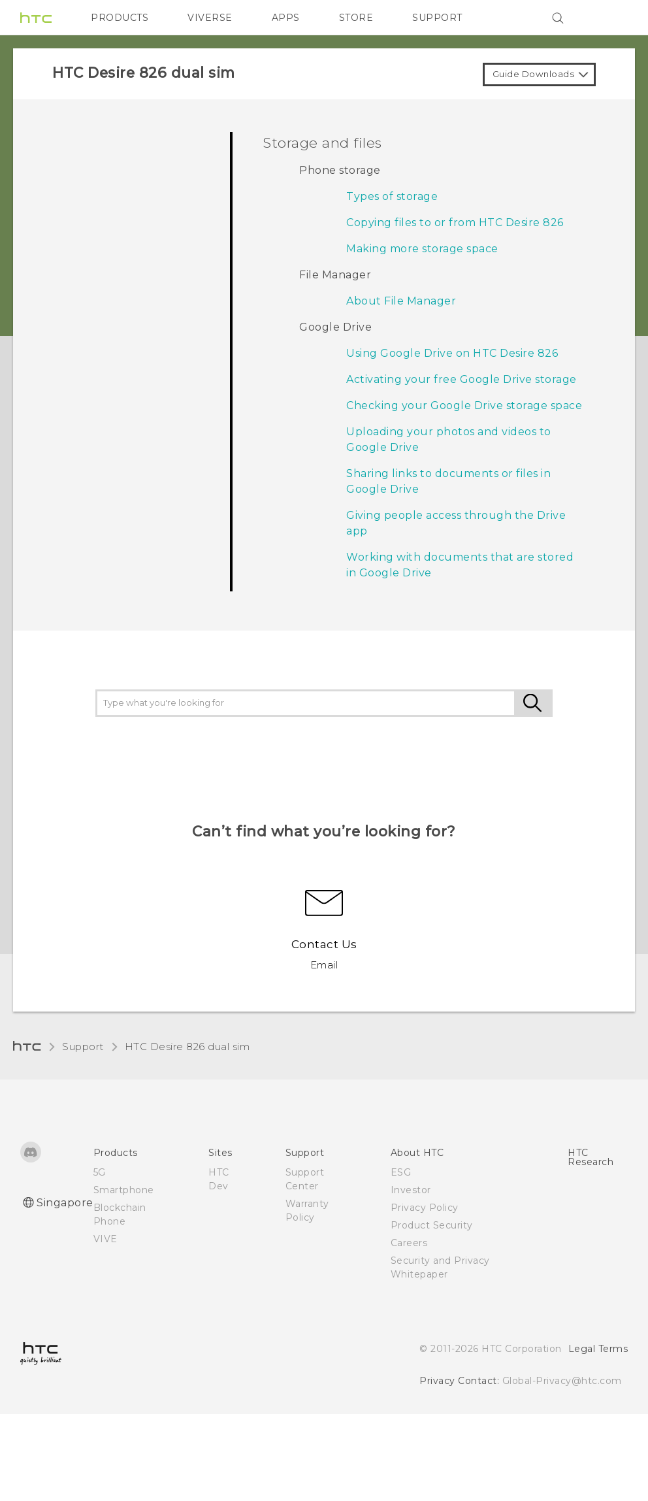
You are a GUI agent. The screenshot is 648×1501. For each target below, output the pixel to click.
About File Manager (401, 301)
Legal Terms (598, 1349)
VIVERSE (210, 18)
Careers (409, 1243)
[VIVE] (610, 18)
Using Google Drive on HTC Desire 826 (452, 353)
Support (83, 1046)
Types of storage (392, 196)
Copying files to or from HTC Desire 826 (455, 222)
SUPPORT (437, 18)
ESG (401, 1172)
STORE (356, 18)
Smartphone (123, 1190)
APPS (286, 18)
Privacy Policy (425, 1207)
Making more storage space (422, 248)
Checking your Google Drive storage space (464, 405)
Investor (411, 1190)
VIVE (105, 1239)
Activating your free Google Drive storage (461, 379)
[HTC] (36, 17)
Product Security (432, 1225)
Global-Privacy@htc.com (562, 1381)
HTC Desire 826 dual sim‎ (187, 1046)
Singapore (65, 1202)
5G (99, 1172)
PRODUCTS (119, 18)
